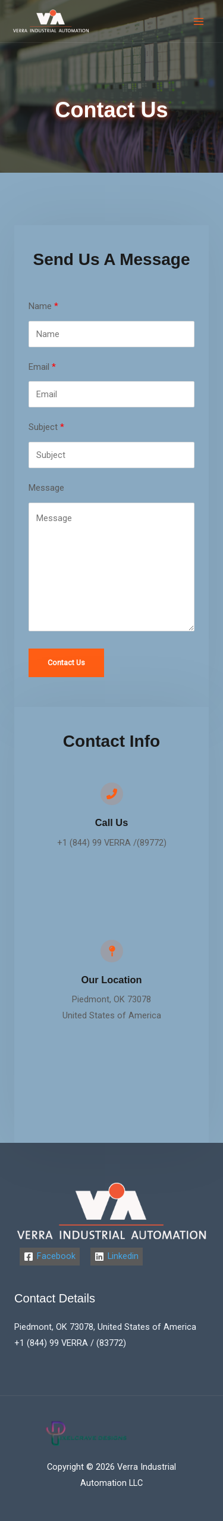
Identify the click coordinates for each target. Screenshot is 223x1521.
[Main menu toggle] (198, 21)
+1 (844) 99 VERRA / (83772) (70, 1343)
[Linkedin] (116, 1257)
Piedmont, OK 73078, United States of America (105, 1326)
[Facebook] (50, 1257)
